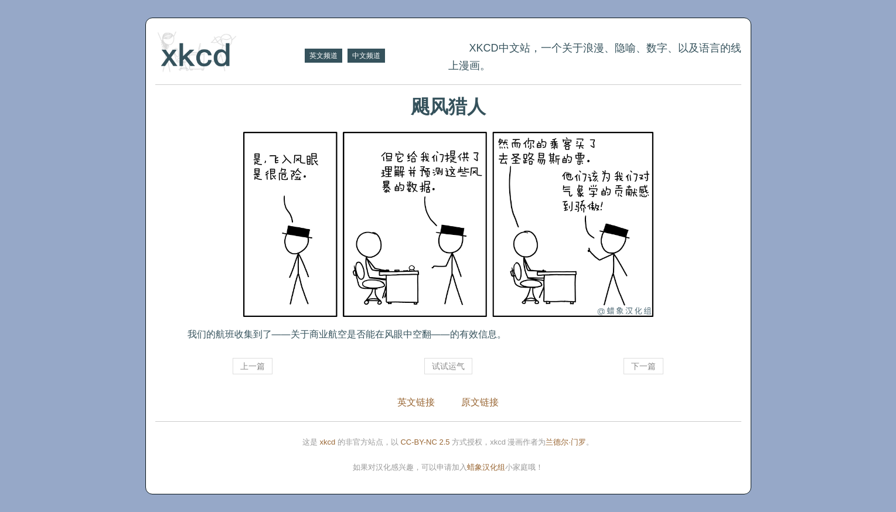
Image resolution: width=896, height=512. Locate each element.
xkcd (328, 442)
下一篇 (643, 366)
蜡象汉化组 (486, 467)
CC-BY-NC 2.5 (424, 442)
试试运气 (448, 366)
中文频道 (366, 56)
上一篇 (252, 366)
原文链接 (480, 402)
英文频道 (323, 56)
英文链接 (416, 402)
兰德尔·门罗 (566, 442)
